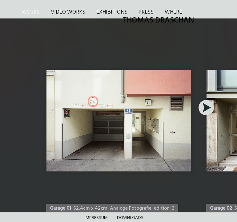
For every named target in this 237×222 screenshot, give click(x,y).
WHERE (173, 12)
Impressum (96, 217)
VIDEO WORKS (68, 12)
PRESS (146, 12)
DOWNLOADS (130, 217)
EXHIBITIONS (111, 12)
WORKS (31, 12)
